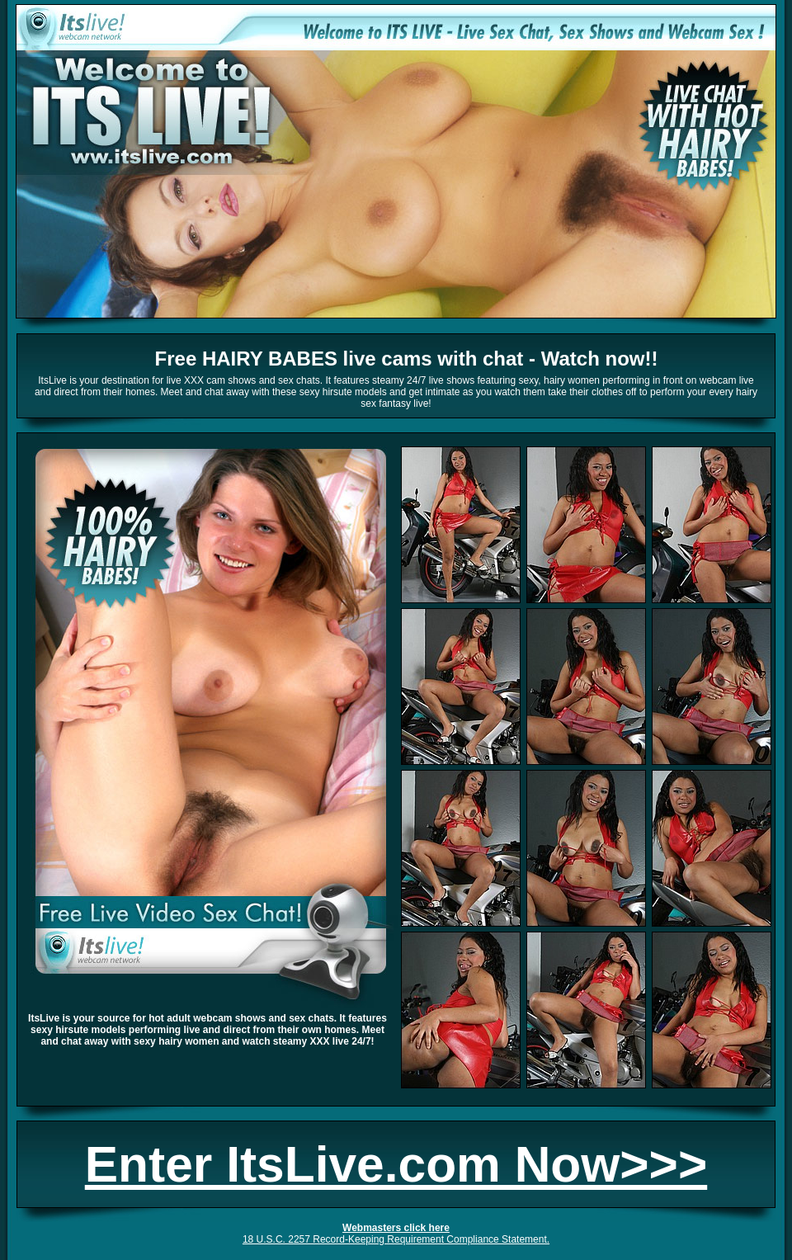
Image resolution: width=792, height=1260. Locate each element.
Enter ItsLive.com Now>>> (396, 1164)
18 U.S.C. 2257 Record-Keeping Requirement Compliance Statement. (396, 1239)
